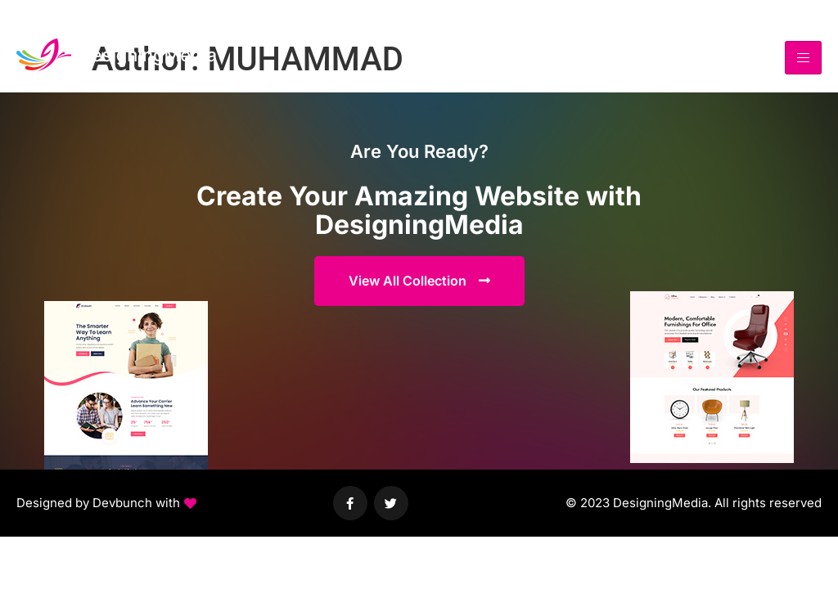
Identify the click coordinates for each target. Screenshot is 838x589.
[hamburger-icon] (803, 57)
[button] (106, 503)
